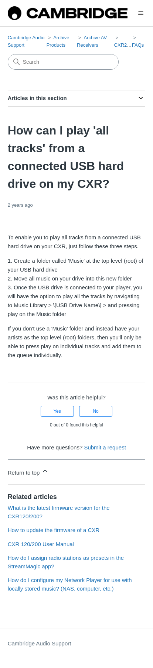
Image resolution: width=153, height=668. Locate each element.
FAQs (138, 45)
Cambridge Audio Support (39, 643)
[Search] (63, 61)
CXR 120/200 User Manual (41, 544)
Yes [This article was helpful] (57, 411)
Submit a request (105, 447)
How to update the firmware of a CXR (53, 530)
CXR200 (123, 45)
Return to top (28, 471)
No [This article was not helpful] (95, 411)
